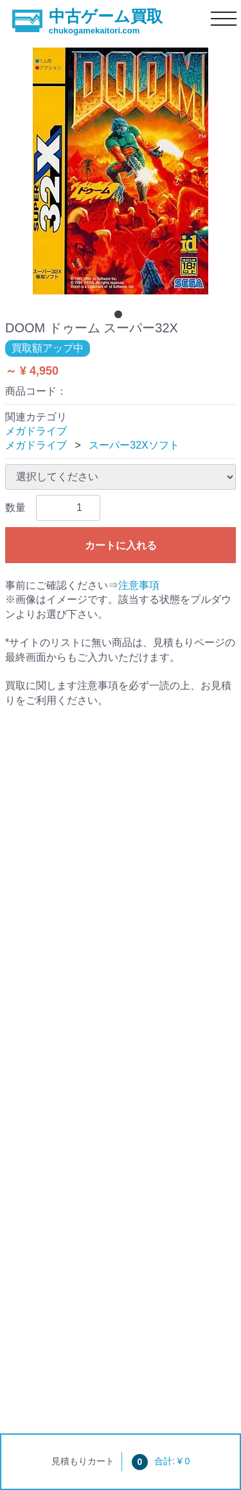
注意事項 (138, 585)
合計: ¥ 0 (161, 1461)
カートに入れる (121, 545)
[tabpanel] (120, 171)
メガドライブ (36, 431)
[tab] (120, 316)
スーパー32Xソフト (134, 445)
